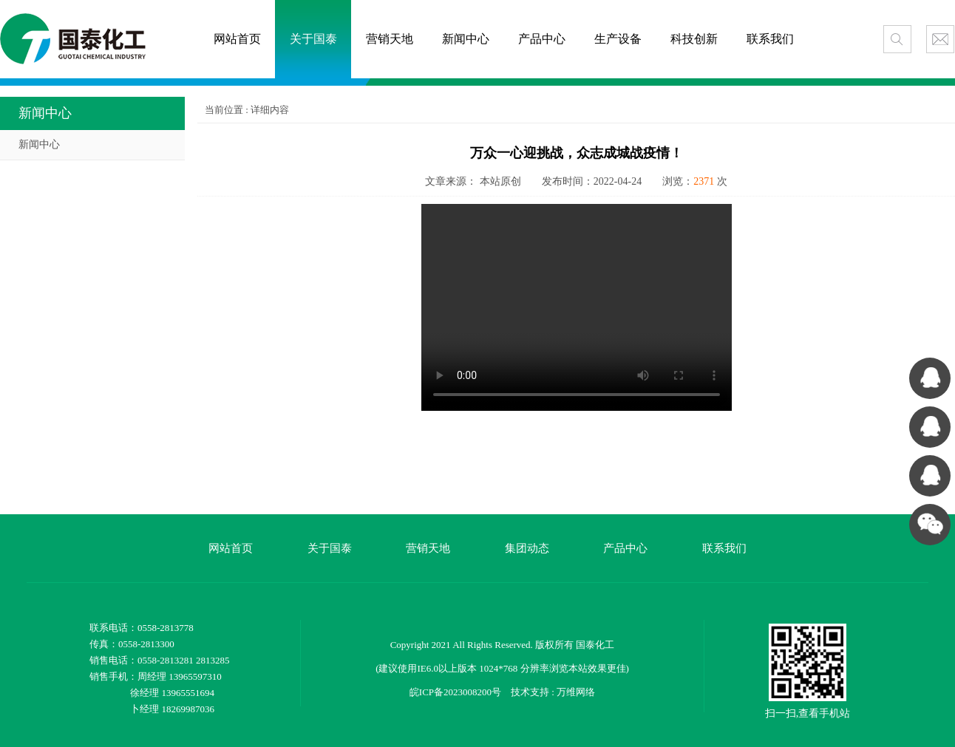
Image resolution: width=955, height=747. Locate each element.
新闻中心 (465, 39)
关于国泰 (313, 39)
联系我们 (770, 39)
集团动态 (527, 548)
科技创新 (694, 39)
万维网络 (576, 691)
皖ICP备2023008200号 (455, 691)
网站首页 (237, 39)
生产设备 (618, 39)
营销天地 (389, 39)
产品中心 (541, 39)
